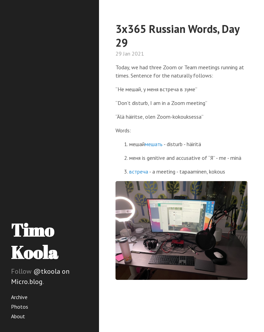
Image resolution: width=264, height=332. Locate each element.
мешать (154, 144)
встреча (138, 171)
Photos (19, 306)
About (18, 316)
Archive (19, 297)
